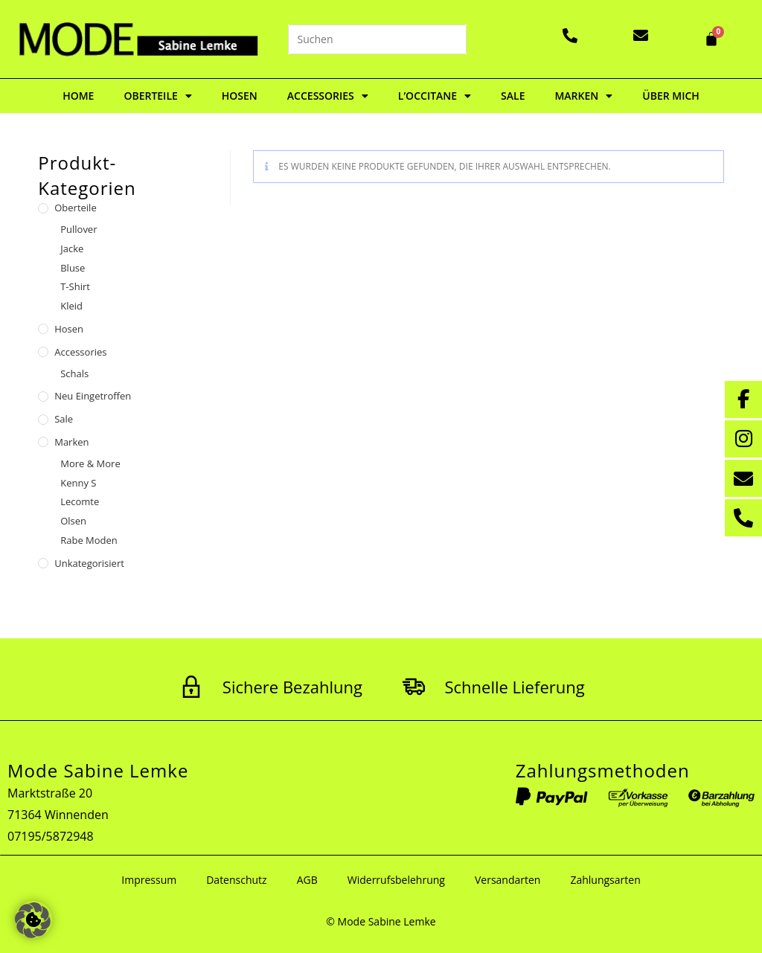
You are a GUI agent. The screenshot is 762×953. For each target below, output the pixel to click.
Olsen (73, 520)
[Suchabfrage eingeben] (377, 39)
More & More (90, 463)
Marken (583, 96)
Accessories (327, 96)
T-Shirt (75, 286)
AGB (307, 880)
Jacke (71, 248)
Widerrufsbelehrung (396, 880)
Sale (513, 96)
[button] (32, 920)
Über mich (670, 96)
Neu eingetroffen (92, 395)
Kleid (71, 305)
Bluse (72, 268)
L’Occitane (434, 96)
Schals (74, 373)
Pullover (78, 229)
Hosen (239, 96)
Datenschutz (236, 880)
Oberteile (157, 96)
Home (78, 96)
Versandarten (507, 880)
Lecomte (79, 501)
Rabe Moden (89, 540)
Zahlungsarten (605, 880)
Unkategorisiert (89, 563)
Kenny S (78, 483)
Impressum (148, 880)
